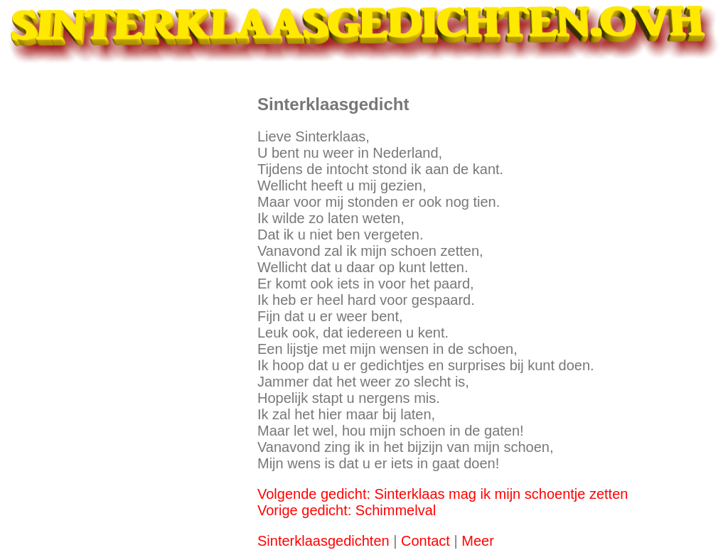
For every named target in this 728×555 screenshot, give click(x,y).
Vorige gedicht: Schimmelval (346, 510)
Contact (425, 541)
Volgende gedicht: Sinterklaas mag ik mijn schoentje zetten (442, 494)
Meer (477, 541)
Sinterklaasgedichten (323, 541)
